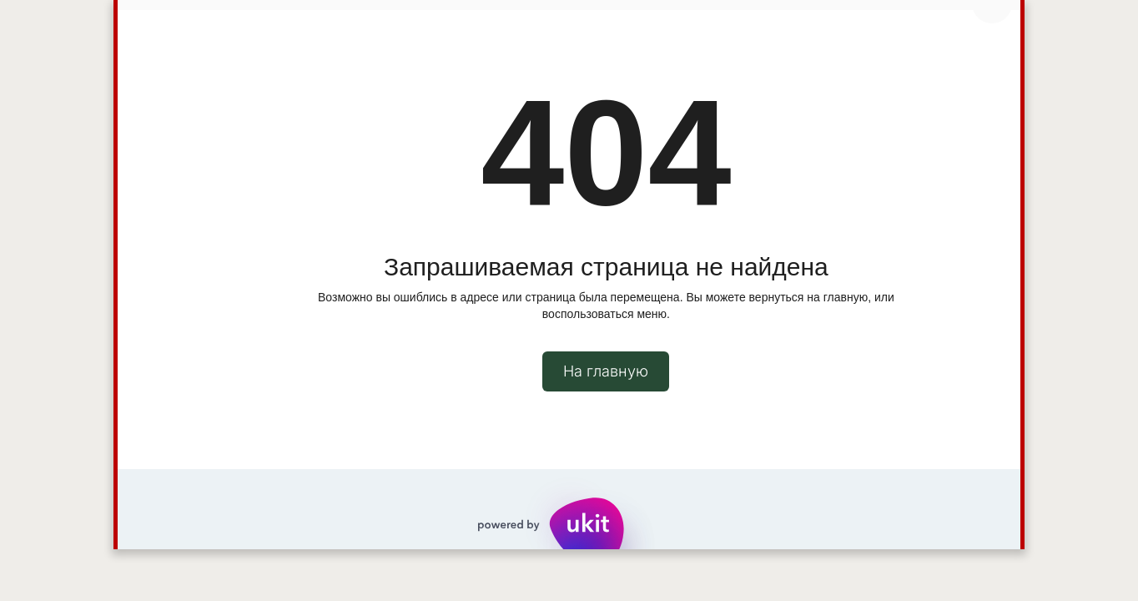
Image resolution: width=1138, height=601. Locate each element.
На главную (605, 371)
